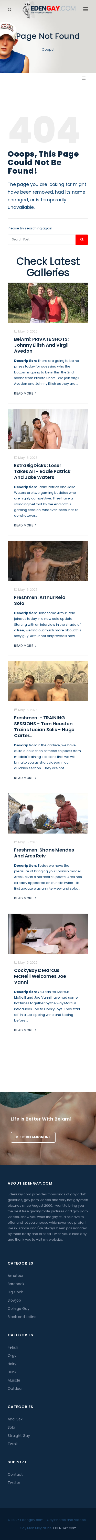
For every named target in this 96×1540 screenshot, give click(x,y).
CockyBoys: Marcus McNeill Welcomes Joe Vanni (40, 976)
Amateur (16, 1275)
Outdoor (15, 1388)
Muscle (14, 1380)
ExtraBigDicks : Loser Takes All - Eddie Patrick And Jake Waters (42, 471)
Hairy (12, 1363)
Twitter (14, 1482)
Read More (26, 393)
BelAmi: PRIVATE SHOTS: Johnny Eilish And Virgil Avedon (41, 345)
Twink (13, 1443)
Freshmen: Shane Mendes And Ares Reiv (44, 853)
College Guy (18, 1308)
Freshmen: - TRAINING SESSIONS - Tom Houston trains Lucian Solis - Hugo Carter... (44, 726)
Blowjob (14, 1300)
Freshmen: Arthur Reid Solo (40, 600)
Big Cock (15, 1292)
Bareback (16, 1283)
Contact (15, 1474)
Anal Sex (15, 1419)
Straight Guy (19, 1435)
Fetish (13, 1347)
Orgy (12, 1355)
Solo (11, 1427)
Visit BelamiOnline (33, 1137)
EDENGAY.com (65, 1528)
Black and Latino (22, 1316)
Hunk (12, 1372)
